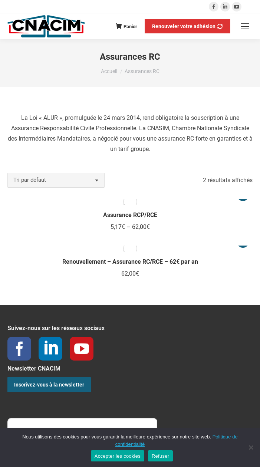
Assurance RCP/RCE (130, 214)
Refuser (160, 456)
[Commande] (56, 180)
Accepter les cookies (118, 456)
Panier (126, 26)
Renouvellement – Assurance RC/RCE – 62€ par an (130, 261)
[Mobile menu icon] (245, 26)
